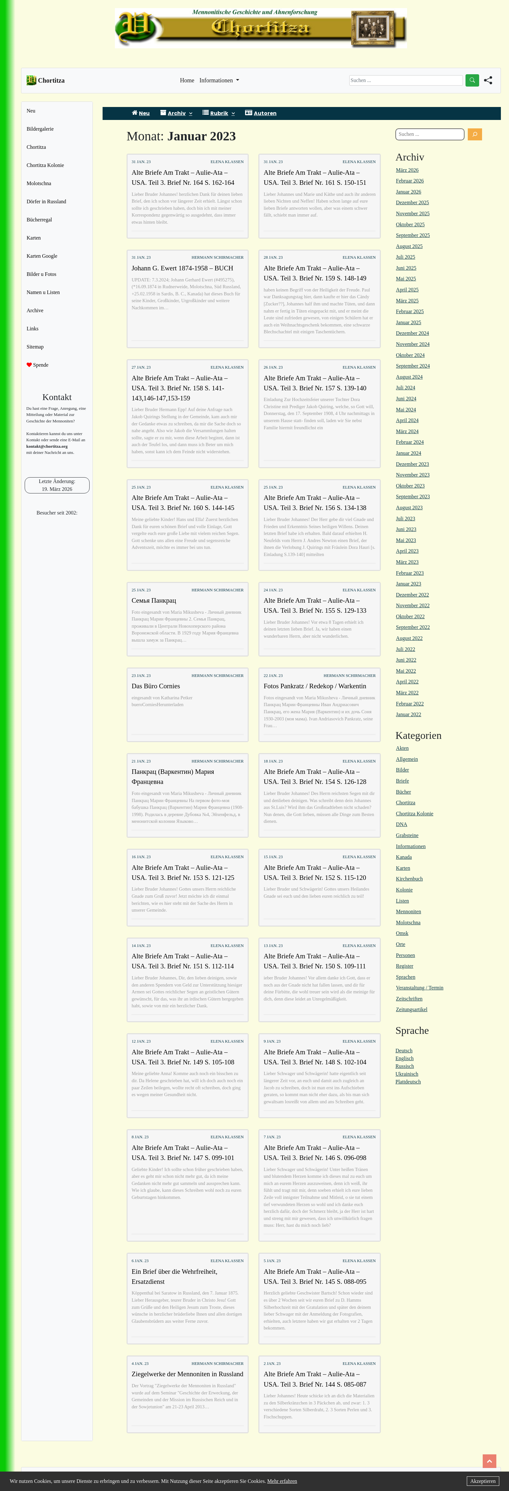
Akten (402, 748)
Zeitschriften (409, 998)
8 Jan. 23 (139, 1137)
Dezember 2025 (412, 202)
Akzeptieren (483, 1481)
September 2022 (413, 627)
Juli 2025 (405, 257)
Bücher (403, 792)
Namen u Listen (43, 292)
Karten (34, 238)
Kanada (404, 857)
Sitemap (35, 346)
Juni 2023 (406, 529)
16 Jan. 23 (141, 857)
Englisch (404, 1058)
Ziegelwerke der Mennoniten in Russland (187, 1374)
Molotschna (39, 183)
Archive (35, 310)
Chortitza (36, 147)
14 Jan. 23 (141, 945)
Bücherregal (39, 219)
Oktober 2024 (410, 355)
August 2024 (409, 377)
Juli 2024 (405, 387)
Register (404, 966)
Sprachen (406, 977)
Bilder (402, 770)
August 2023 (409, 507)
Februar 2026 (410, 180)
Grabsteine (407, 835)
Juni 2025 (406, 268)
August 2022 (409, 638)
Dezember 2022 (412, 595)
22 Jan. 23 (273, 675)
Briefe (402, 781)
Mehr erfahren (282, 1481)
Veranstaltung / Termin (419, 987)
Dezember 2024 (412, 333)
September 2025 (413, 235)
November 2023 (413, 475)
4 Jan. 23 (139, 1363)
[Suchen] (475, 134)
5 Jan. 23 (272, 1261)
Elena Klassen (227, 162)
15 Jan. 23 (273, 857)
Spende (37, 365)
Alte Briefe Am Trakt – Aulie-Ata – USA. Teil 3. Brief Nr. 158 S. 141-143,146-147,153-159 (179, 388)
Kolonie (404, 890)
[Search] (406, 80)
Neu (31, 110)
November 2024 (413, 344)
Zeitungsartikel (412, 1009)
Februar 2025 (410, 311)
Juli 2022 (405, 649)
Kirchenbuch (409, 879)
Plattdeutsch (408, 1081)
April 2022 (407, 681)
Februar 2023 (410, 573)
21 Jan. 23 (141, 761)
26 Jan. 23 (273, 367)
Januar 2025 (408, 322)
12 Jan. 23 (141, 1041)
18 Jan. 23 (273, 761)
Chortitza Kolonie (45, 165)
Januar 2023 (408, 583)
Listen (402, 901)
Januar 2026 (408, 192)
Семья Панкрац (153, 600)
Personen (405, 955)
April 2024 (407, 420)
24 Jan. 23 (273, 590)
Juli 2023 (405, 518)
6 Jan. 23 (139, 1261)
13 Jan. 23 (273, 945)
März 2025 (407, 300)
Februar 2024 (410, 442)
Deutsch (403, 1050)
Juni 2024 (406, 398)
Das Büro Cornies (155, 686)
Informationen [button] (217, 80)
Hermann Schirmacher (217, 257)
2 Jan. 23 (272, 1363)
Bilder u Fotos (41, 274)
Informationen (411, 846)
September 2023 (413, 496)
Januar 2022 (408, 714)
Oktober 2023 (410, 486)
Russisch (404, 1066)
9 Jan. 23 (272, 1041)
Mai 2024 (406, 409)
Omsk (402, 933)
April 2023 (407, 551)
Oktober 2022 (410, 616)
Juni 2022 (406, 660)
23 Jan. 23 (141, 675)
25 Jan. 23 (141, 487)
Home (187, 80)
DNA (401, 824)
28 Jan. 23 (273, 257)
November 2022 (413, 605)
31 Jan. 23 (141, 162)
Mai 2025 (406, 278)
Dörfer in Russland (46, 201)
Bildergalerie (40, 129)
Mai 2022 (406, 671)
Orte (400, 944)
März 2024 (407, 431)
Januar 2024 (408, 453)
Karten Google (42, 256)
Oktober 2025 (410, 224)
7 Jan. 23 (272, 1137)
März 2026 (407, 170)
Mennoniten (408, 911)
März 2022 (407, 692)
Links (32, 328)
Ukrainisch (406, 1074)
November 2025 (413, 213)
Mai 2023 (406, 540)
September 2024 (413, 366)
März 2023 (407, 562)
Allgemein (407, 759)
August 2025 (409, 246)
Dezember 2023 (412, 464)
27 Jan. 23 (141, 367)
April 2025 (407, 289)
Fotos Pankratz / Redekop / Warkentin (315, 686)
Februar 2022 (410, 703)
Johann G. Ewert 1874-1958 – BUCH (182, 268)
